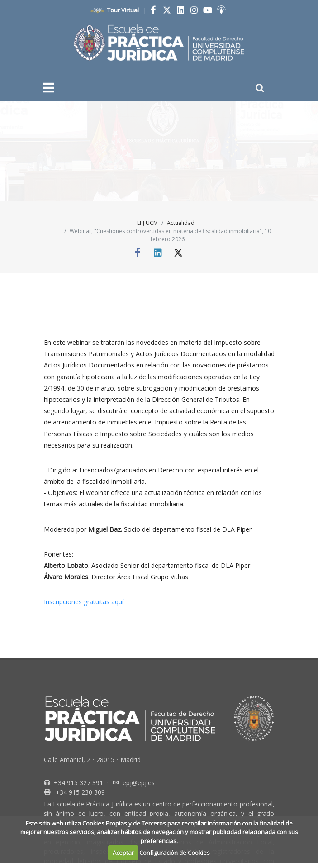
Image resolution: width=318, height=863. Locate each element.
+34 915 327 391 (77, 782)
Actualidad (181, 223)
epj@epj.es (139, 782)
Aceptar (123, 853)
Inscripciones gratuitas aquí (83, 601)
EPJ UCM (147, 223)
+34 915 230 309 (79, 792)
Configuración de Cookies (174, 853)
